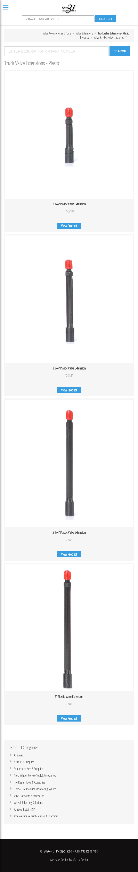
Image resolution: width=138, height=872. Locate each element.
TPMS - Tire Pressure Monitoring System (35, 789)
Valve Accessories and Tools (57, 33)
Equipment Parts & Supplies (28, 768)
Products (84, 37)
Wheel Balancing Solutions (28, 802)
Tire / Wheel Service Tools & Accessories (35, 775)
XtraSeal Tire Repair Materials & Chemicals (36, 816)
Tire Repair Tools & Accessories (29, 782)
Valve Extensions (84, 33)
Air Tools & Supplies (24, 762)
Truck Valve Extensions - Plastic (113, 33)
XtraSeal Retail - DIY (24, 809)
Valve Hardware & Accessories (109, 37)
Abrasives (18, 755)
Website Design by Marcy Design (69, 859)
